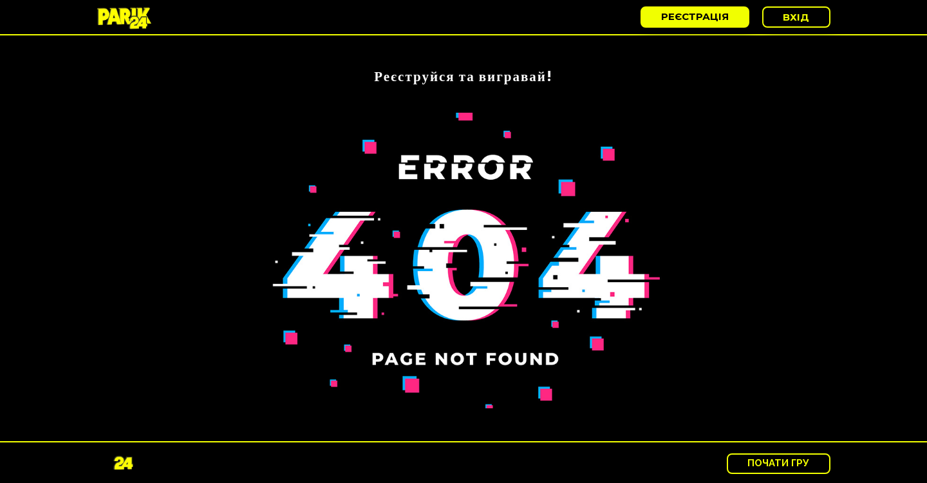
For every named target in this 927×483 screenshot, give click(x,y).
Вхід (796, 17)
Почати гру (778, 463)
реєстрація (695, 16)
